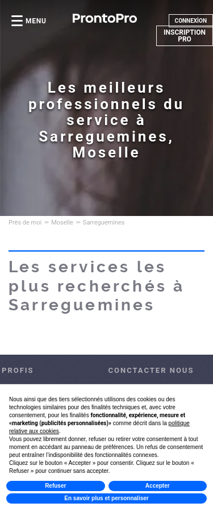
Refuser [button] (55, 486)
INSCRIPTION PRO (185, 35)
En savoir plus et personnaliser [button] (106, 498)
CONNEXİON (191, 21)
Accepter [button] (157, 486)
